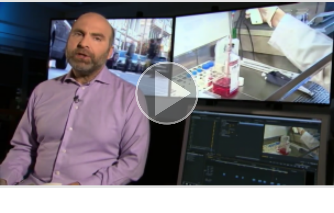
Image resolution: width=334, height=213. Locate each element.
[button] (167, 94)
